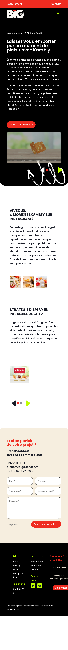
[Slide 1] (47, 170)
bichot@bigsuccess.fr (22, 467)
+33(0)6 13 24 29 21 (20, 471)
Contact (56, 4)
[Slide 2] (50, 170)
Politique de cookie (32, 605)
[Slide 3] (53, 170)
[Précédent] (41, 170)
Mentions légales (14, 605)
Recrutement (14, 4)
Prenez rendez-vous (21, 124)
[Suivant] (58, 170)
